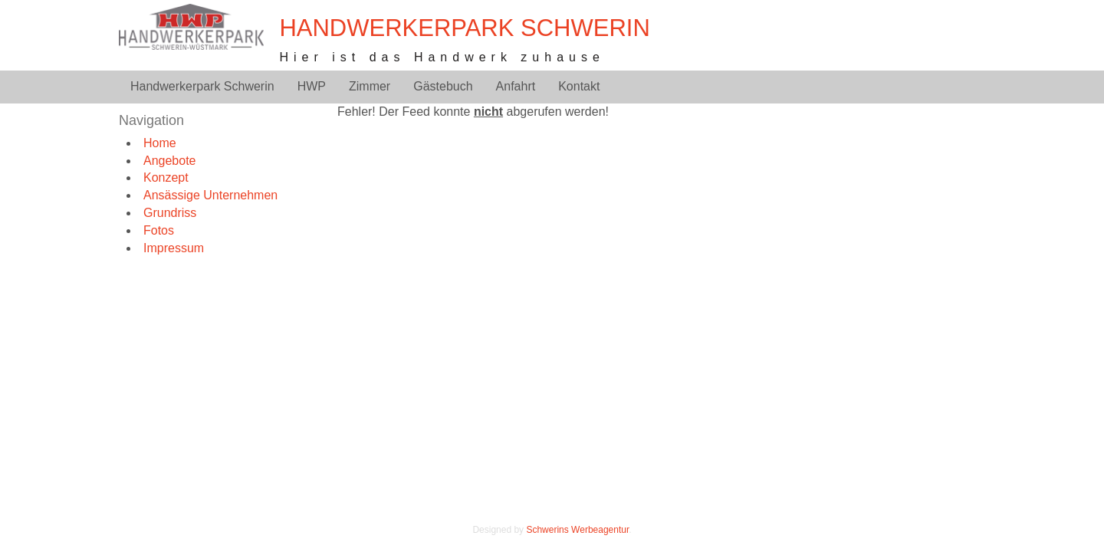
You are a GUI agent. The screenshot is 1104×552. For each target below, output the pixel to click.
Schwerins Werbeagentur (577, 529)
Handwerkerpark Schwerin (464, 28)
